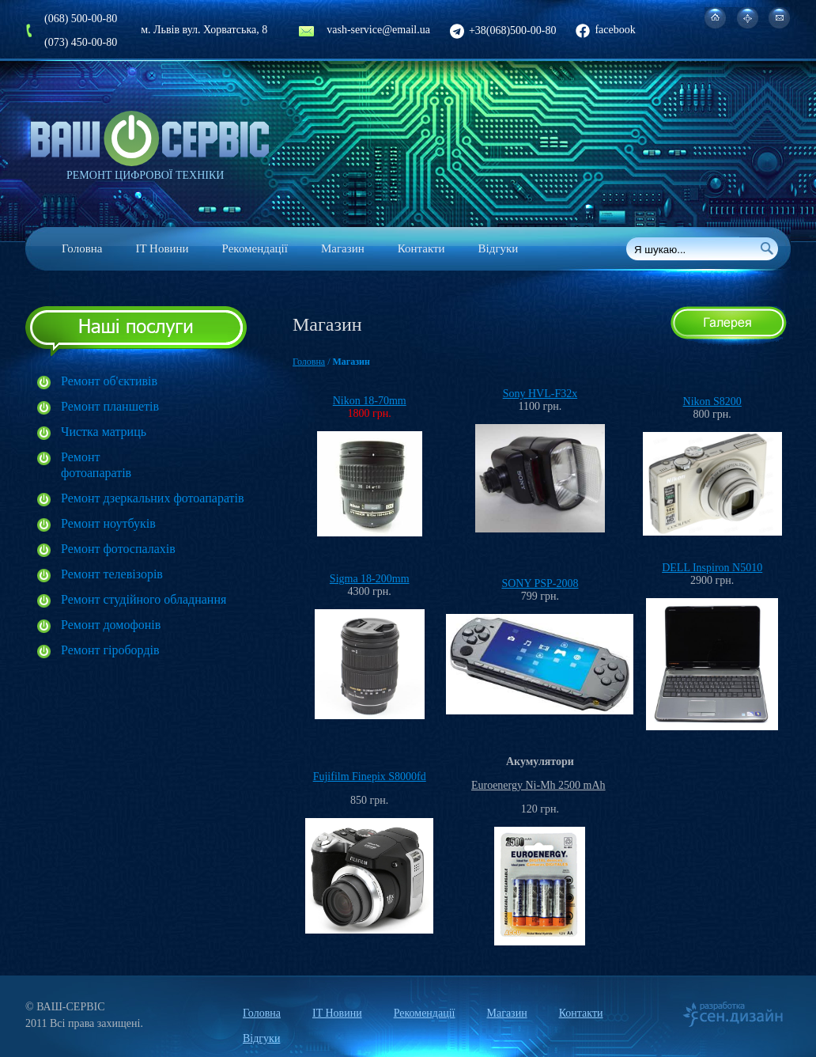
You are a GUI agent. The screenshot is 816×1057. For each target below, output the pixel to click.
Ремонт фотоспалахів (118, 548)
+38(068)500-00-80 (503, 30)
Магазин (343, 248)
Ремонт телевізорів (112, 574)
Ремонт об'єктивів (109, 381)
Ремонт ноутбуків (108, 523)
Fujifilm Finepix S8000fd (369, 776)
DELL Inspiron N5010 (712, 568)
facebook (605, 30)
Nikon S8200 (712, 401)
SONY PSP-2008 (539, 583)
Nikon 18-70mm (369, 401)
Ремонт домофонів (111, 624)
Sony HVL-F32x (540, 394)
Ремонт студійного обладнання (143, 599)
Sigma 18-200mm (370, 579)
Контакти (421, 248)
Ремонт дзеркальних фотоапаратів (152, 498)
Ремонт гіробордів (110, 650)
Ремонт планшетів (110, 406)
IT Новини (161, 248)
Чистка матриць (103, 431)
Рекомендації (255, 248)
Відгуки (498, 248)
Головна (82, 248)
